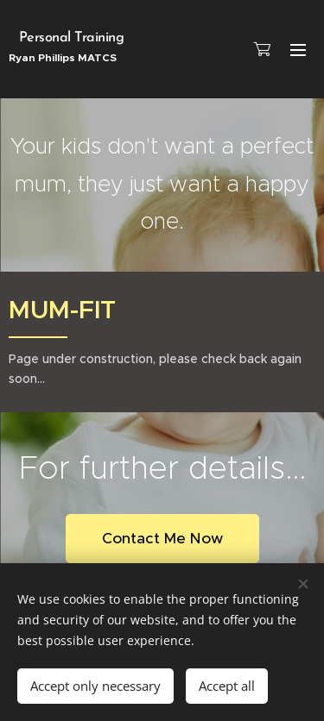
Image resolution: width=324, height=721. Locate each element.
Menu (298, 50)
